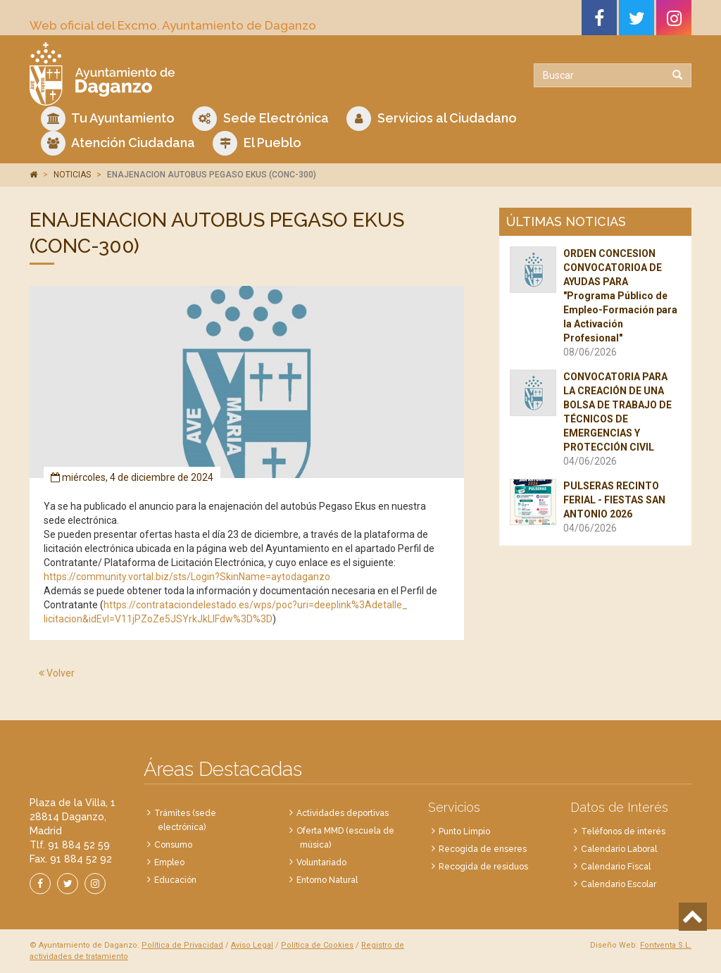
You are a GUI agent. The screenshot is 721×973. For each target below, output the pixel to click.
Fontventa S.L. (665, 945)
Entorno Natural (327, 880)
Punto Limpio (464, 831)
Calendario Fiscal (616, 867)
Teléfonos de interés (623, 831)
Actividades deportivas (342, 813)
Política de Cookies (317, 945)
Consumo (173, 845)
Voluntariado (321, 862)
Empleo (169, 862)
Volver (57, 673)
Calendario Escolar (618, 884)
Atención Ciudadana (118, 143)
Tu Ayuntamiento (108, 118)
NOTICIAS (72, 175)
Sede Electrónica (260, 118)
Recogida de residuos (483, 867)
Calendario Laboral (619, 849)
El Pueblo (257, 143)
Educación (175, 880)
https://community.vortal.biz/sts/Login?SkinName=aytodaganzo (187, 576)
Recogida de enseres (483, 849)
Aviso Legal (252, 945)
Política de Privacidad (182, 945)
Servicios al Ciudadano (431, 118)
